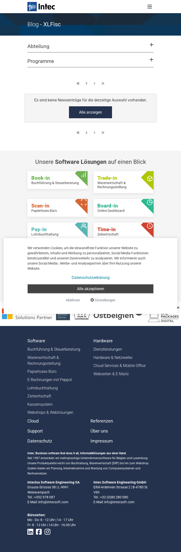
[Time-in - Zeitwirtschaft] (123, 231)
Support (35, 431)
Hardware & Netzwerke (112, 357)
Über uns (99, 431)
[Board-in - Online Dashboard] (123, 208)
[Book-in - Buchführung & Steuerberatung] (57, 180)
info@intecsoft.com (53, 502)
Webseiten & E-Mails (111, 374)
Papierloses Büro (42, 371)
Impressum (101, 441)
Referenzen (101, 421)
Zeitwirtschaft (39, 396)
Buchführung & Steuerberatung (53, 349)
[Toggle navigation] (150, 6)
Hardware (103, 340)
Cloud (33, 421)
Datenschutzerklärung (91, 277)
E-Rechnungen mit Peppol (49, 379)
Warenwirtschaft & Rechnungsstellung (43, 360)
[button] (90, 48)
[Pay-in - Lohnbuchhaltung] (57, 231)
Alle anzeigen (90, 112)
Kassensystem (40, 404)
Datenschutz (39, 441)
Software (36, 340)
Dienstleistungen (107, 349)
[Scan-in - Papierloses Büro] (57, 208)
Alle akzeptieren (90, 288)
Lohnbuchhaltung (42, 388)
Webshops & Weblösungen (50, 412)
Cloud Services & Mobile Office (119, 365)
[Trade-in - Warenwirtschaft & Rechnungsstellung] (123, 182)
